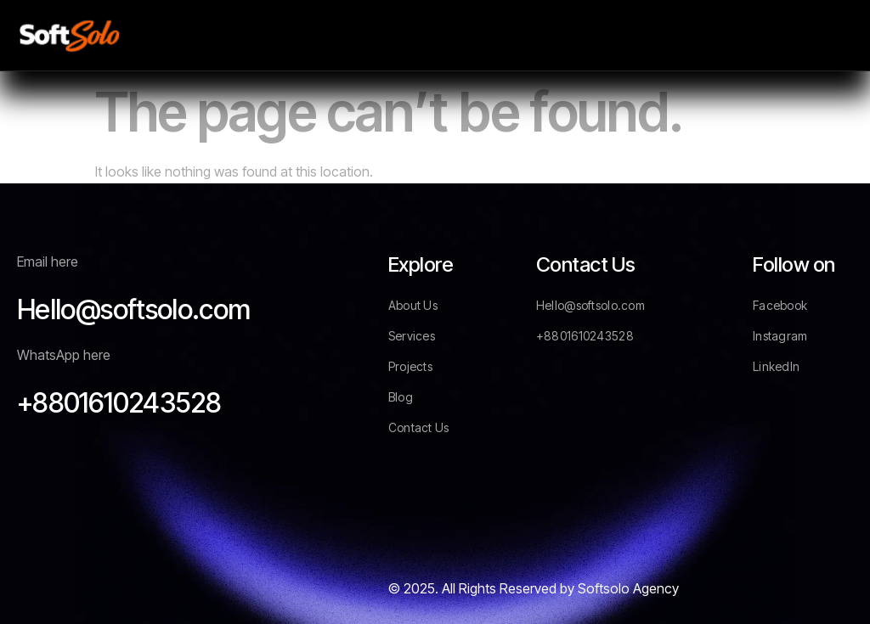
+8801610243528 (119, 402)
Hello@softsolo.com (133, 309)
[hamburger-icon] (834, 35)
